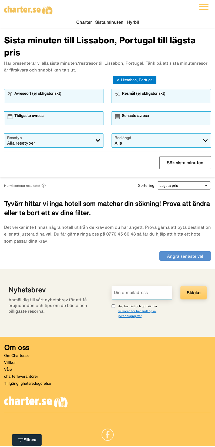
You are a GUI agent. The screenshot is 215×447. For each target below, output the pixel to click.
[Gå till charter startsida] (28, 8)
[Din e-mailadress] (142, 293)
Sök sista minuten (185, 163)
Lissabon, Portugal (135, 80)
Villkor (10, 363)
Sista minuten (109, 22)
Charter (84, 22)
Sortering (146, 186)
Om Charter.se (16, 356)
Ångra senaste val (185, 257)
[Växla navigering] (204, 6)
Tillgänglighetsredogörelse (27, 384)
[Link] (107, 435)
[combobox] (57, 99)
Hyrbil (133, 22)
